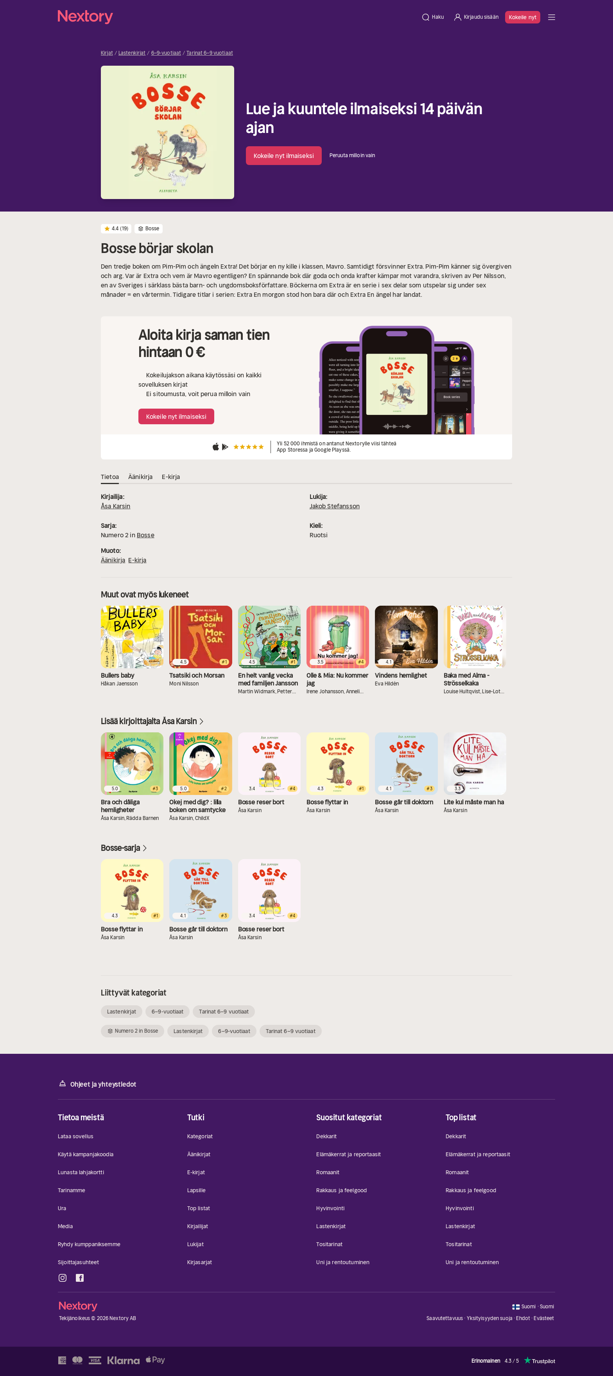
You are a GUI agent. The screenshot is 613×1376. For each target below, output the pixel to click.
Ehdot (523, 1318)
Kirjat (107, 53)
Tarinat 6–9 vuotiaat (209, 53)
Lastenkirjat (132, 53)
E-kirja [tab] (171, 477)
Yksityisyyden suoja (490, 1318)
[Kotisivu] (237, 17)
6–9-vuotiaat (166, 53)
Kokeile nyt (522, 17)
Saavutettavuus (445, 1318)
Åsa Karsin (116, 506)
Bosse (145, 535)
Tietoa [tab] (110, 477)
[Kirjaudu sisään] (475, 17)
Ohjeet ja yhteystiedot (97, 1084)
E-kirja (137, 560)
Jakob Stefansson (335, 506)
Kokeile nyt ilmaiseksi (284, 156)
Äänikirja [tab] (140, 477)
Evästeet (544, 1318)
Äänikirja (113, 560)
